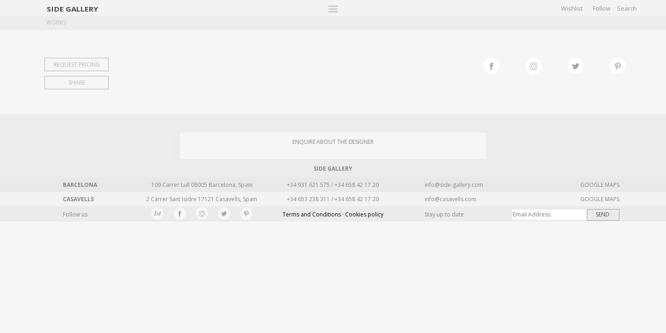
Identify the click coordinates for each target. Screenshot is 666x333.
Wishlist (572, 8)
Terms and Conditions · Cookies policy (333, 214)
